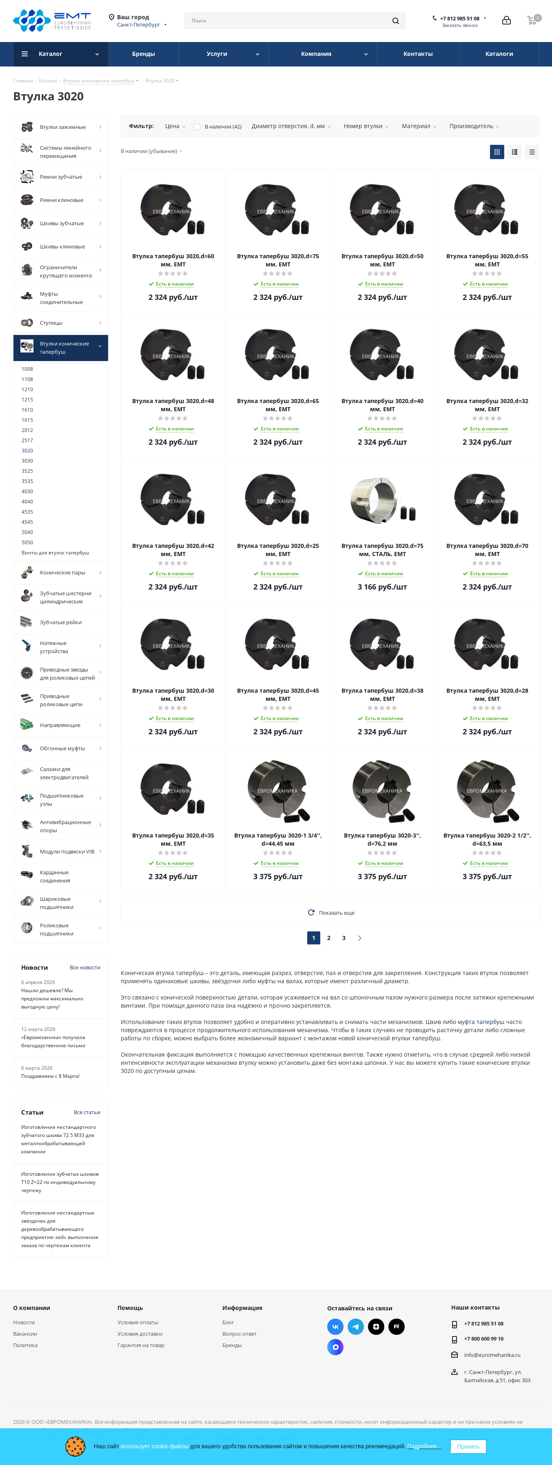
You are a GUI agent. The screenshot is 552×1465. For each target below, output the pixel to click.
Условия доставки (139, 1333)
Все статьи (87, 1112)
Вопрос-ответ (239, 1333)
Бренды (232, 1345)
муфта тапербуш (481, 1022)
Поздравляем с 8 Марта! (50, 1076)
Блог (228, 1322)
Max (335, 1347)
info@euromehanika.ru (492, 1355)
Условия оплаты (137, 1322)
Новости (24, 1322)
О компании (31, 1308)
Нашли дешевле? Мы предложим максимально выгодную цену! (52, 998)
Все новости (85, 967)
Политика (25, 1345)
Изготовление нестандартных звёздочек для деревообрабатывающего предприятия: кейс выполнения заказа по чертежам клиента (59, 1229)
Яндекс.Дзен (376, 1327)
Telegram (356, 1327)
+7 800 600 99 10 (483, 1338)
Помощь (130, 1308)
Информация (242, 1308)
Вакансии (25, 1333)
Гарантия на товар (140, 1345)
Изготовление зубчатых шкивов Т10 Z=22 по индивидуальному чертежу (60, 1182)
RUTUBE (396, 1327)
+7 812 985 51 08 (459, 18)
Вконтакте (335, 1327)
